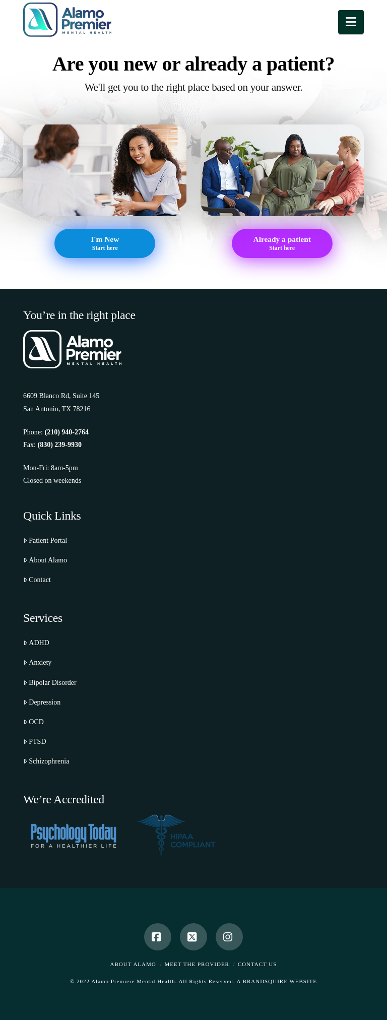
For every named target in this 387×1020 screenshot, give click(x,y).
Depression (41, 702)
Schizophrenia (46, 761)
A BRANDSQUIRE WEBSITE (277, 981)
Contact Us (257, 964)
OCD (33, 722)
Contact (37, 580)
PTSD (34, 741)
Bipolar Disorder (50, 682)
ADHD (36, 643)
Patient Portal (45, 540)
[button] (351, 22)
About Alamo (45, 560)
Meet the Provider (197, 964)
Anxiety (37, 662)
